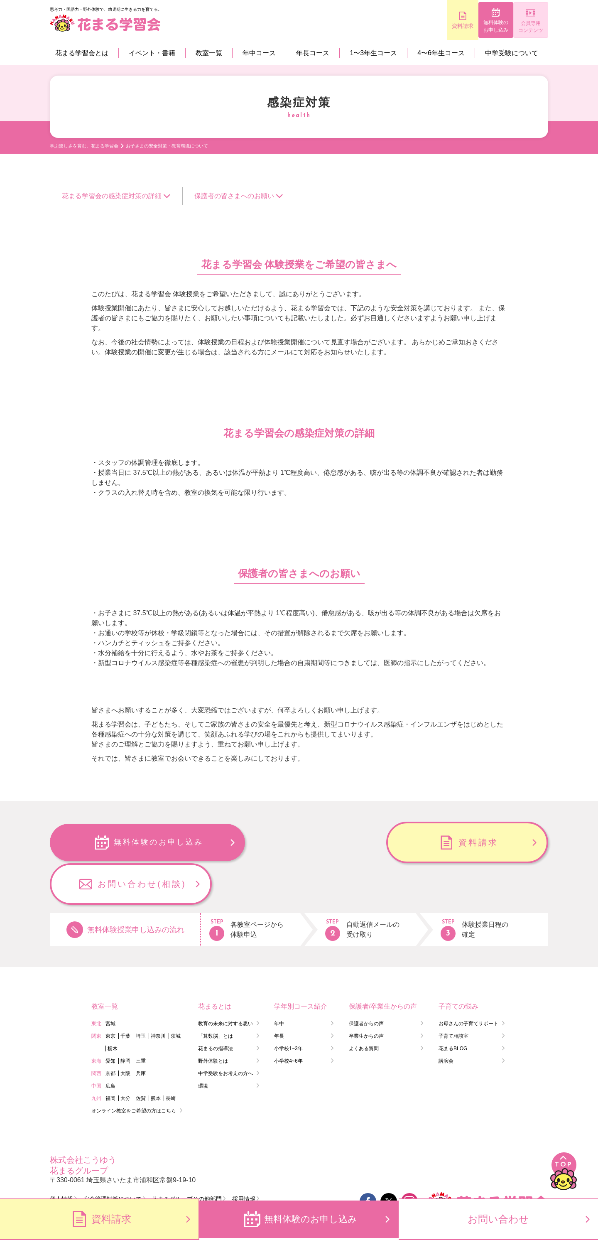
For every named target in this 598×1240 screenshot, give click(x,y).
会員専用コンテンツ (523, 27)
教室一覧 (209, 52)
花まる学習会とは (81, 52)
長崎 (171, 1057)
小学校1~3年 (288, 1007)
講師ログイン (141, 1173)
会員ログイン (75, 1173)
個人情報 (61, 1157)
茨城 (176, 994)
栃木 (113, 1007)
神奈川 (158, 994)
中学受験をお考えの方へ (225, 1032)
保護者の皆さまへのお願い (234, 195)
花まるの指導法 (215, 1007)
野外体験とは (213, 1019)
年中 (279, 982)
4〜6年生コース (441, 52)
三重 (141, 1019)
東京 (110, 994)
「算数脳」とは (215, 994)
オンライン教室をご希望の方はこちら (133, 1069)
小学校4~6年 (288, 1019)
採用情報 (243, 1157)
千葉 (125, 994)
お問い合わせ (498, 1219)
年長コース (312, 52)
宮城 (110, 982)
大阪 (125, 1032)
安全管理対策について (112, 1157)
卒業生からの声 (366, 994)
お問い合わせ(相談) (478, 842)
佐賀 (141, 1057)
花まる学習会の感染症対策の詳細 (112, 195)
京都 (110, 1032)
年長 (279, 994)
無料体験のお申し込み (473, 26)
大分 (125, 1057)
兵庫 (141, 1032)
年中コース (259, 52)
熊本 (156, 1057)
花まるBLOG (453, 1007)
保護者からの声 (366, 982)
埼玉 (141, 994)
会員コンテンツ (210, 1173)
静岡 (125, 1019)
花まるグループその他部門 (187, 1157)
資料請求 (423, 26)
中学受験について (511, 52)
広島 (110, 1044)
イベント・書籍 (152, 52)
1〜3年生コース (373, 52)
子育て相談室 (453, 994)
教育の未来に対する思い (225, 982)
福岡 (110, 1057)
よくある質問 (364, 1007)
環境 (203, 1044)
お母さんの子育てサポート (468, 982)
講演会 (446, 1019)
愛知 (110, 1019)
